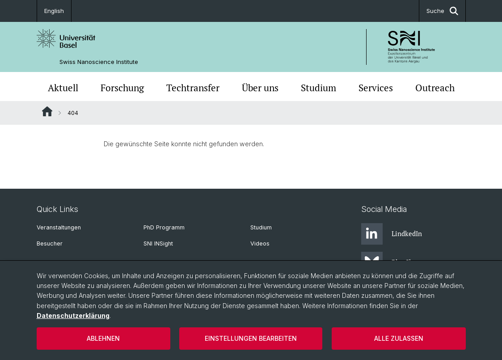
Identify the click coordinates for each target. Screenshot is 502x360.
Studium (318, 87)
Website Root (47, 111)
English (54, 10)
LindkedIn (391, 234)
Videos (260, 243)
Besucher (50, 243)
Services (376, 87)
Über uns (260, 87)
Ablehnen (103, 338)
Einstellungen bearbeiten (251, 338)
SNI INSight (158, 243)
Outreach (435, 87)
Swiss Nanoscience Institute (98, 62)
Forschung (122, 87)
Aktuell (63, 87)
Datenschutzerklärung (73, 315)
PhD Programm (164, 227)
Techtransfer (192, 87)
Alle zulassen (398, 338)
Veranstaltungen (59, 227)
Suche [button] (442, 11)
